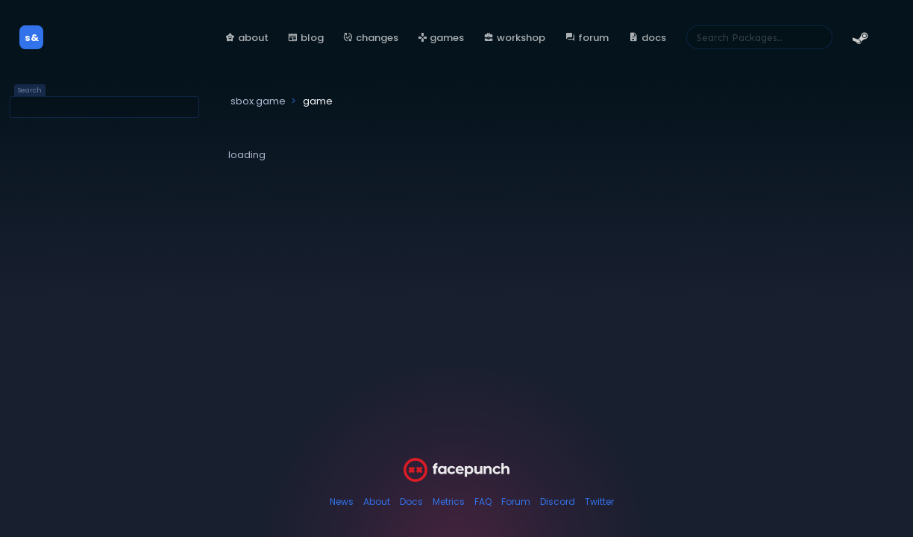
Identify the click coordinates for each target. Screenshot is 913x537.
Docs (411, 501)
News (342, 501)
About (376, 501)
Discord (557, 501)
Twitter (599, 501)
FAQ (483, 501)
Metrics (449, 501)
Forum (515, 501)
